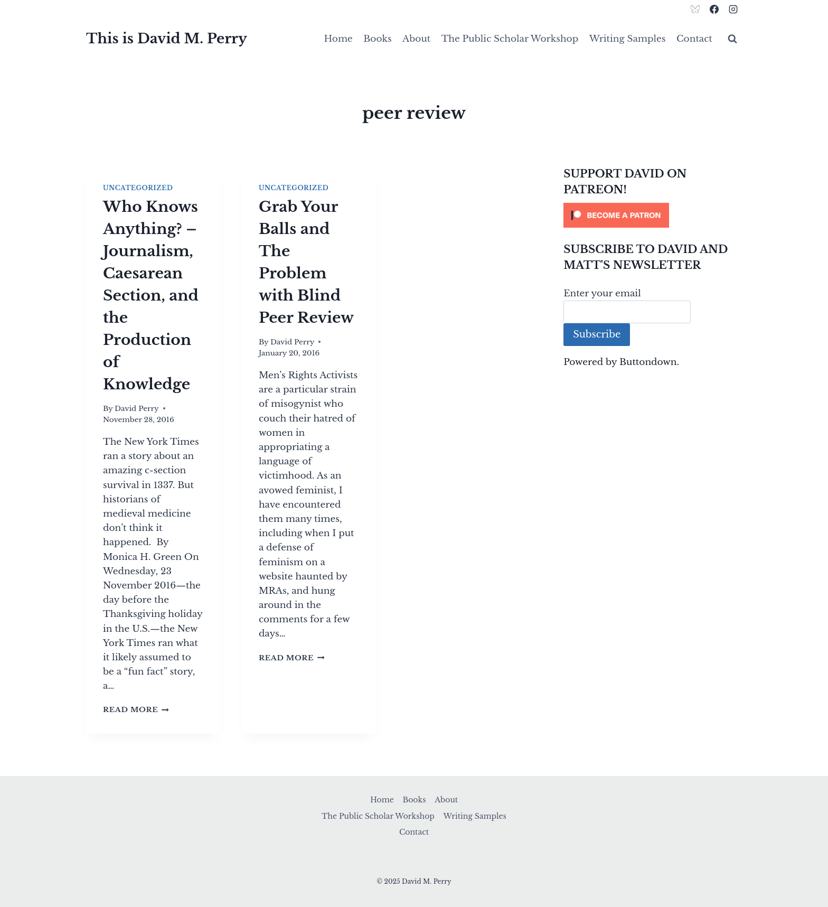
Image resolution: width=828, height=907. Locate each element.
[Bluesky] (695, 9)
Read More (136, 709)
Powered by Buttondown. (621, 362)
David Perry (137, 408)
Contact (694, 38)
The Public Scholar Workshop (510, 38)
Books (377, 38)
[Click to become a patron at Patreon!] (652, 215)
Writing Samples (627, 38)
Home (338, 38)
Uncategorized (138, 188)
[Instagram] (733, 9)
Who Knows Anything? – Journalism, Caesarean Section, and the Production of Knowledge (151, 296)
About (416, 38)
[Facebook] (714, 9)
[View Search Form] (732, 39)
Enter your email (602, 293)
